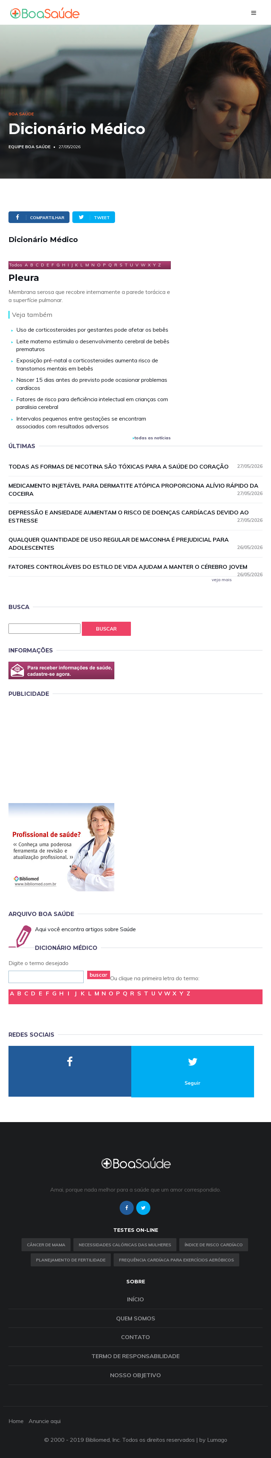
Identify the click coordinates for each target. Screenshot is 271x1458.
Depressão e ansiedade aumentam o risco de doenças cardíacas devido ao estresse (135, 516)
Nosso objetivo (135, 1375)
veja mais (222, 579)
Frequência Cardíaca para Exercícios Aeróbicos (176, 1260)
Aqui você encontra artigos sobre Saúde (85, 929)
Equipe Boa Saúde (29, 146)
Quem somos (135, 1318)
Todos (15, 264)
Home (16, 1420)
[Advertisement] (61, 749)
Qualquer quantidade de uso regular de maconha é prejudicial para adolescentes (135, 543)
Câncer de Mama (46, 1244)
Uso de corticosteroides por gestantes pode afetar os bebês (92, 329)
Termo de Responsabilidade (135, 1356)
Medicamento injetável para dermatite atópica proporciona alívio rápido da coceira (135, 489)
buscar (99, 974)
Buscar (106, 629)
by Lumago (213, 1439)
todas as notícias (152, 437)
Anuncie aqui (45, 1420)
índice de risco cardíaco (214, 1244)
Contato (135, 1336)
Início (135, 1299)
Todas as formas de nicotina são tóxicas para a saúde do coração (135, 466)
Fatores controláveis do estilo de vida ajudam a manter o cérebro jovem (135, 567)
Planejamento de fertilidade (71, 1260)
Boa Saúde (21, 113)
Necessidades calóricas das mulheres (125, 1244)
